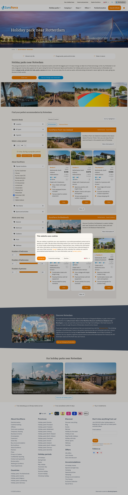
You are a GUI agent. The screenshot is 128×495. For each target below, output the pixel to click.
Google (54, 249)
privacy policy (77, 251)
